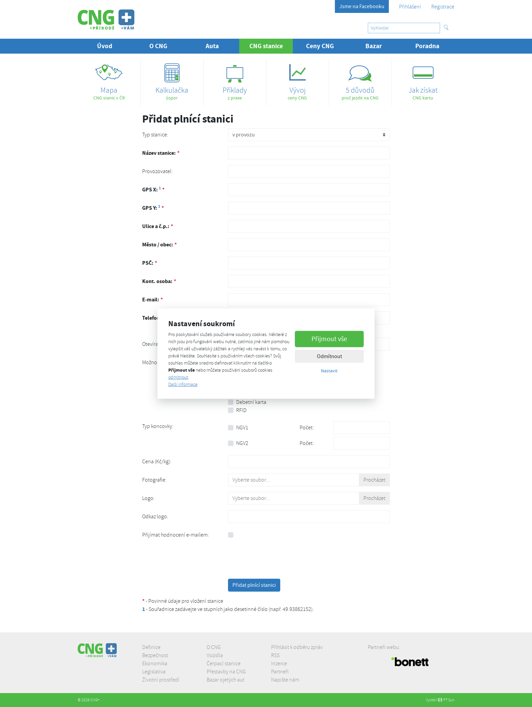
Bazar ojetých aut (225, 679)
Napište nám (285, 679)
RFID (241, 410)
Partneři (280, 671)
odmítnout (178, 377)
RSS (275, 655)
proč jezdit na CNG (360, 79)
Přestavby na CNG (226, 671)
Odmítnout (329, 356)
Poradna (427, 46)
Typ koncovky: (157, 426)
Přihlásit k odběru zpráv (297, 647)
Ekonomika (154, 663)
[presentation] (279, 560)
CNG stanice (271, 45)
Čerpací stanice (224, 663)
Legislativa (154, 671)
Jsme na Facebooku (361, 6)
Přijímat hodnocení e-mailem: (175, 535)
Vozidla (215, 655)
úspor (172, 79)
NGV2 (242, 443)
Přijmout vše (329, 339)
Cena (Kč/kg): (156, 461)
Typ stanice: (155, 134)
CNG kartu (423, 79)
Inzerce (279, 663)
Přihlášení (410, 6)
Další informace (182, 384)
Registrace (442, 6)
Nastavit (329, 371)
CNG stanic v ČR (109, 79)
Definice (151, 647)
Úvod (104, 46)
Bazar (373, 46)
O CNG (214, 647)
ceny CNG (297, 79)
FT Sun (446, 700)
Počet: (307, 427)
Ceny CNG (320, 46)
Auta (212, 46)
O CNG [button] (158, 46)
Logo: (148, 498)
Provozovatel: (157, 171)
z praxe (235, 79)
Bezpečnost (155, 655)
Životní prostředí (160, 679)
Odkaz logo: (155, 516)
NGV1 (242, 427)
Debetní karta (251, 402)
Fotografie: (154, 480)
